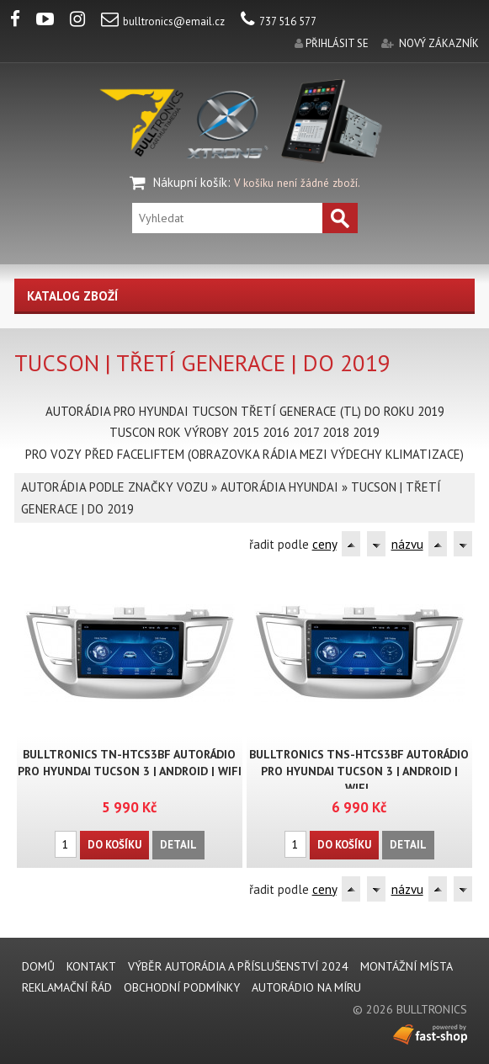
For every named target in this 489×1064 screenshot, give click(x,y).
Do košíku (114, 845)
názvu (407, 544)
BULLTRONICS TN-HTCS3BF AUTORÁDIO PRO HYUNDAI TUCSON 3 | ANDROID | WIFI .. (130, 771)
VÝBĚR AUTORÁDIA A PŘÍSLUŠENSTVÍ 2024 (238, 966)
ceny (324, 544)
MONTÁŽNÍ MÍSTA (406, 966)
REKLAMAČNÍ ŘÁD (67, 987)
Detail (178, 845)
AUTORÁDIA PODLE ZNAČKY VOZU (114, 487)
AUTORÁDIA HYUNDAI (279, 487)
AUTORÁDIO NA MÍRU (306, 987)
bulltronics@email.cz (163, 21)
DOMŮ (38, 966)
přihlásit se (337, 43)
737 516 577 (278, 21)
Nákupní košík (190, 182)
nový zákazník (439, 43)
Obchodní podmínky (182, 987)
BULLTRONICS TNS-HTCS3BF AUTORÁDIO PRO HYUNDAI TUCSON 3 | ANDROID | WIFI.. (359, 771)
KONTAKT (91, 966)
